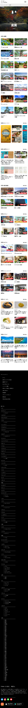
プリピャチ (6, 431)
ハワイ (5, 570)
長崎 (5, 677)
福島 (5, 630)
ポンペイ (6, 609)
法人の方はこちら (6, 384)
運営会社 (4, 396)
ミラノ (5, 613)
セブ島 (5, 522)
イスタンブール (7, 529)
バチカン (6, 610)
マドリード (6, 601)
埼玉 (5, 638)
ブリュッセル (7, 547)
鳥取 (5, 622)
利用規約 (4, 392)
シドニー (6, 542)
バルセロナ (6, 603)
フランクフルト (7, 557)
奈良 (5, 661)
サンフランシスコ (7, 572)
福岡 (5, 647)
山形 (5, 637)
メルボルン (6, 496)
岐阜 (5, 639)
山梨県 (5, 674)
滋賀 (5, 642)
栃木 (5, 655)
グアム (5, 566)
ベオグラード (7, 436)
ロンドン (6, 591)
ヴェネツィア (7, 611)
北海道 (5, 672)
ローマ (5, 615)
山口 (5, 625)
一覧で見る (25, 123)
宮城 (5, 643)
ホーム (4, 377)
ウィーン (6, 495)
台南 (5, 577)
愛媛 (5, 651)
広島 (5, 660)
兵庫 (5, 654)
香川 (5, 646)
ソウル (5, 537)
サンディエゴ (7, 571)
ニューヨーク (7, 567)
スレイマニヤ (7, 503)
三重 (5, 676)
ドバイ (5, 422)
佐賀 (5, 621)
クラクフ (6, 413)
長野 (5, 665)
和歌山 (5, 635)
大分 (5, 650)
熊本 (5, 634)
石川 (5, 659)
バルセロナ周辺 (7, 602)
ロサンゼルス (7, 568)
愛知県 (5, 667)
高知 (5, 626)
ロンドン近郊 (7, 589)
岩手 (5, 641)
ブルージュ (6, 546)
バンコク (6, 585)
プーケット (6, 584)
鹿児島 (5, 624)
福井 (5, 631)
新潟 (5, 663)
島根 (5, 678)
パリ (5, 596)
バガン (5, 465)
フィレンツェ (7, 614)
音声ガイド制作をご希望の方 (8, 388)
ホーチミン (6, 533)
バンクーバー (7, 507)
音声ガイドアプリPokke (7, 379)
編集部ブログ (5, 381)
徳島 (5, 620)
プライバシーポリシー (7, 394)
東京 (5, 680)
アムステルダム (7, 552)
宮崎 (5, 629)
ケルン (5, 556)
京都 (5, 673)
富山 (5, 633)
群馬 (5, 668)
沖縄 (5, 648)
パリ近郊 (6, 595)
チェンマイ (6, 582)
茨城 (5, 664)
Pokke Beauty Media (6, 399)
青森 (5, 644)
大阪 (5, 671)
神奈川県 (6, 669)
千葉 (5, 652)
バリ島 (5, 458)
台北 (5, 578)
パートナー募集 (5, 386)
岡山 (5, 656)
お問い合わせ (5, 390)
